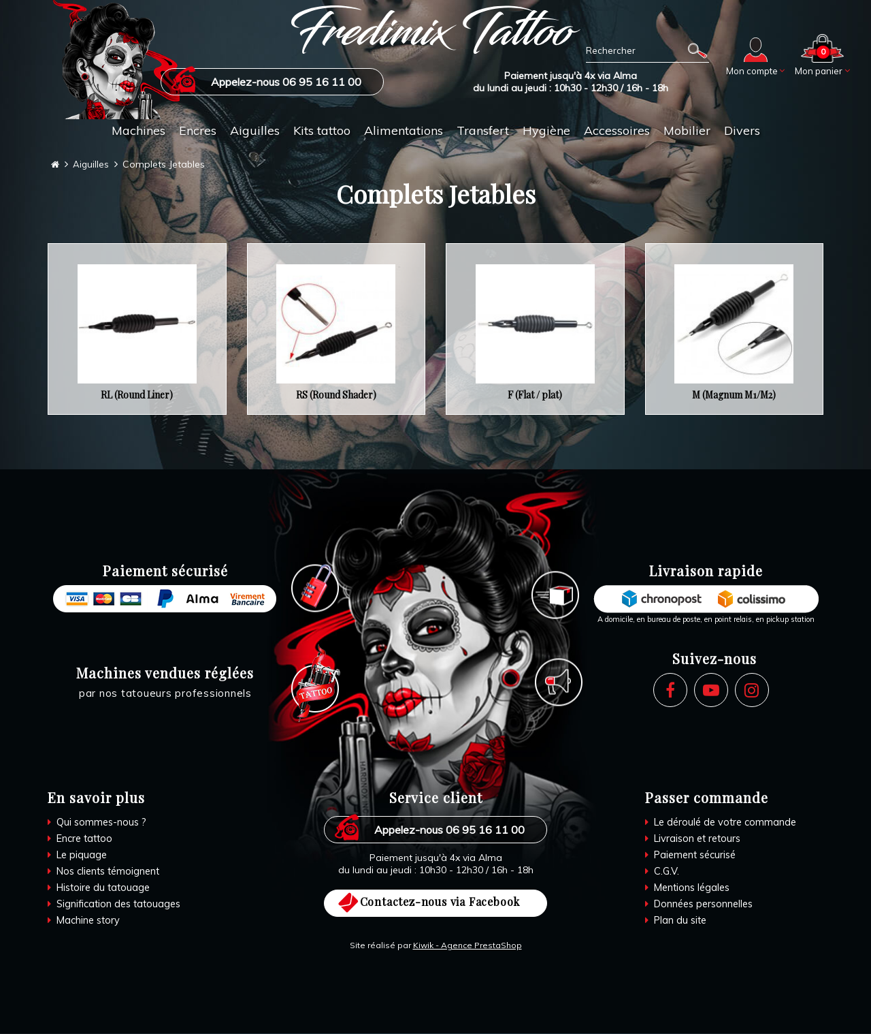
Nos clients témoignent (109, 871)
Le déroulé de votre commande (726, 822)
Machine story (88, 920)
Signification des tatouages (120, 904)
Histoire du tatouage (104, 887)
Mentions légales (692, 887)
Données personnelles (705, 904)
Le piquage (82, 855)
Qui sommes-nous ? (102, 822)
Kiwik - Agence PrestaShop (467, 946)
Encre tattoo (85, 838)
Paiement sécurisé (696, 855)
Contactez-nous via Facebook (440, 902)
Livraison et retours (698, 838)
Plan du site (680, 920)
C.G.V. (665, 871)
